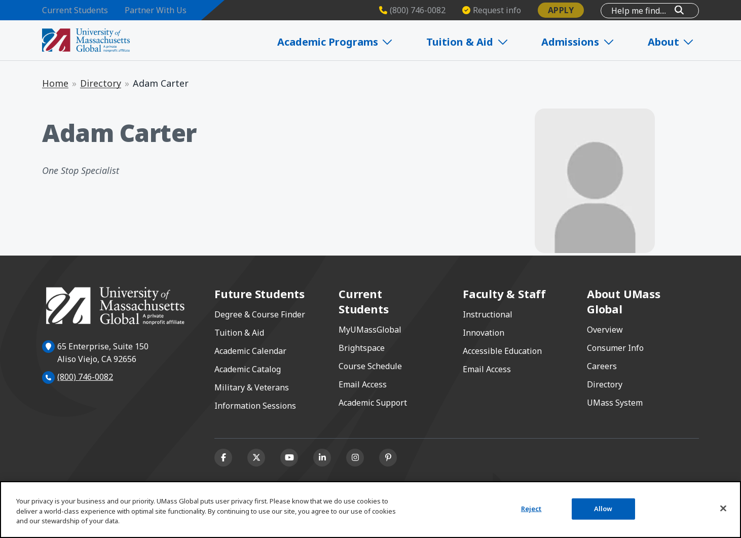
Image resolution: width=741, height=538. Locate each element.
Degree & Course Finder (259, 314)
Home (55, 83)
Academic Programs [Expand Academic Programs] (348, 42)
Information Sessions (255, 405)
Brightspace (362, 347)
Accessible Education (502, 350)
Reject (531, 508)
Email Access (363, 384)
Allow (603, 508)
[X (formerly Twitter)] (256, 458)
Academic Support (373, 402)
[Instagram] (355, 458)
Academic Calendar (250, 350)
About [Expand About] (675, 42)
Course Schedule (370, 366)
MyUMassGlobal (370, 329)
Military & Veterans (251, 387)
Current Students (75, 10)
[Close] (723, 509)
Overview (605, 329)
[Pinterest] (388, 458)
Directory (100, 83)
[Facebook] (223, 458)
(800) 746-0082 (85, 376)
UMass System (615, 402)
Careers (602, 366)
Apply (561, 10)
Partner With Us (156, 10)
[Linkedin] (322, 458)
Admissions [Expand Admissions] (585, 42)
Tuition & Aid (239, 332)
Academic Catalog (247, 369)
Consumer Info (615, 347)
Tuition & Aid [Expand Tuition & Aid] (478, 42)
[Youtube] (289, 458)
